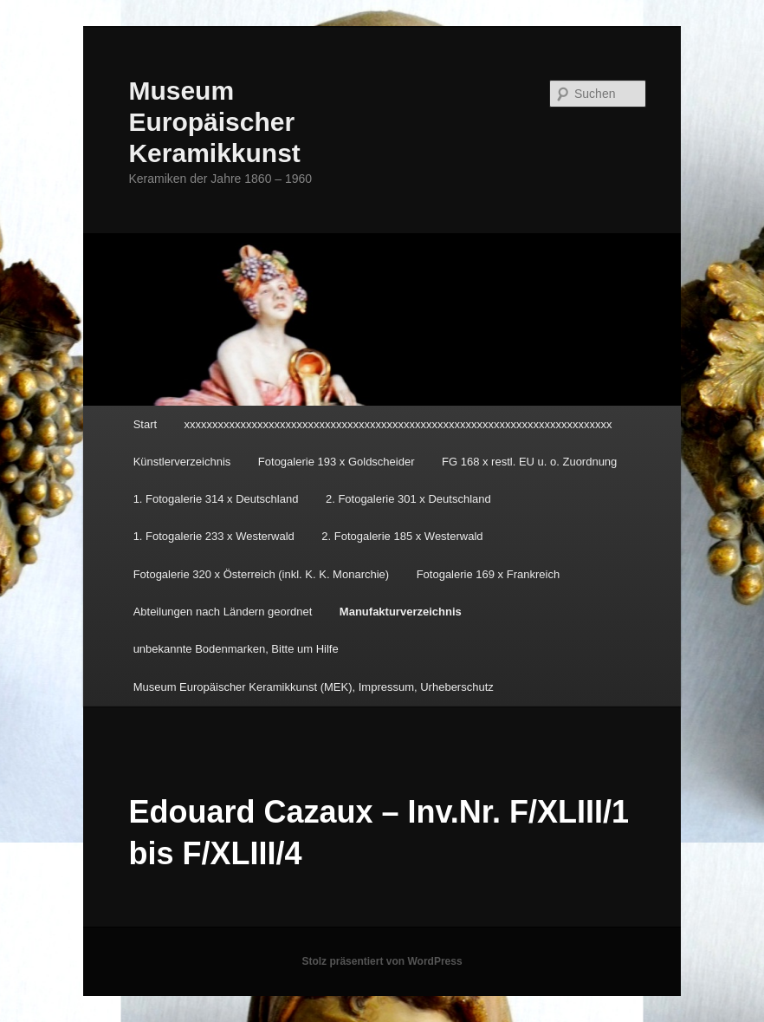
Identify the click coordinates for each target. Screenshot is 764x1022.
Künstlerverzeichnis (182, 461)
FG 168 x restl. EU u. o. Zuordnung (529, 461)
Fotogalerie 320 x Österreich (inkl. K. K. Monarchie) (261, 574)
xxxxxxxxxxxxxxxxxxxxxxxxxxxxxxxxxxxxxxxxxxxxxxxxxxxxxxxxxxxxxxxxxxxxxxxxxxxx (398, 424)
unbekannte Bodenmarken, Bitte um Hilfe (236, 648)
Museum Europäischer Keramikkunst (214, 121)
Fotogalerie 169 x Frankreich (488, 574)
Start (145, 424)
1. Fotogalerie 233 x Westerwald (214, 536)
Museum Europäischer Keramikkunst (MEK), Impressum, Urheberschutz (313, 686)
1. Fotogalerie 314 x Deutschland (216, 498)
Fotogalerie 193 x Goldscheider (336, 461)
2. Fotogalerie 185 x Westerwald (401, 536)
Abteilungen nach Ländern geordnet (223, 611)
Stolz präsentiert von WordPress (381, 961)
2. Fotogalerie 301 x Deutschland (408, 498)
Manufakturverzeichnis (401, 611)
